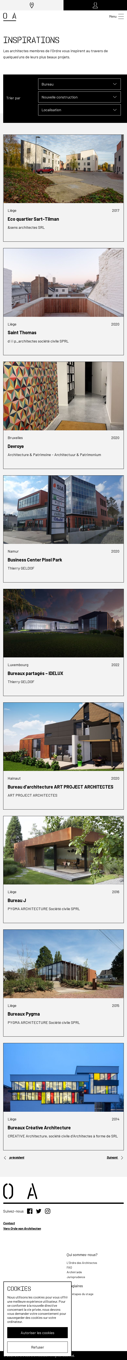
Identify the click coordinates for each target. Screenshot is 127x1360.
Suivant (115, 1157)
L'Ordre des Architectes (82, 1263)
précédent (13, 1157)
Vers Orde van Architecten (22, 1228)
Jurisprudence (76, 1277)
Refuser (37, 1347)
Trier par (13, 97)
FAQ (69, 1267)
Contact (9, 1223)
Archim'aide (74, 1272)
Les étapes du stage (80, 1294)
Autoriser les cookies (37, 1332)
